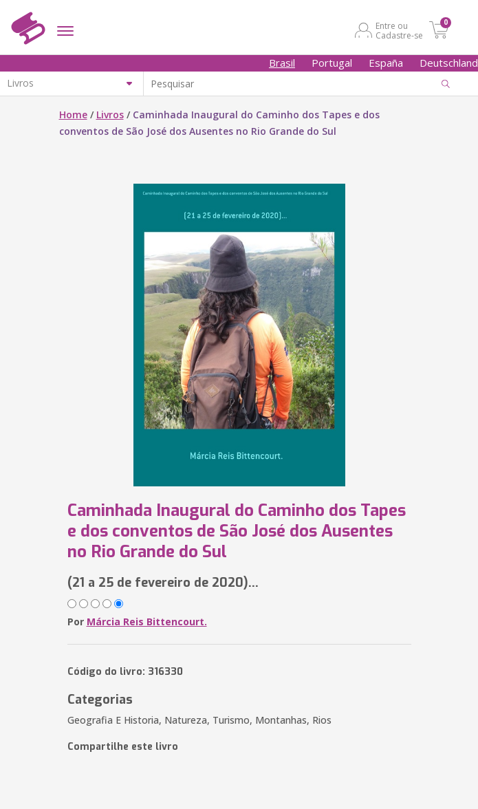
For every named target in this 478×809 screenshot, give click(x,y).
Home (73, 114)
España (386, 62)
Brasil (282, 62)
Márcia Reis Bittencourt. (147, 621)
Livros (110, 114)
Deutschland (449, 62)
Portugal (332, 62)
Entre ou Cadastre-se (399, 30)
